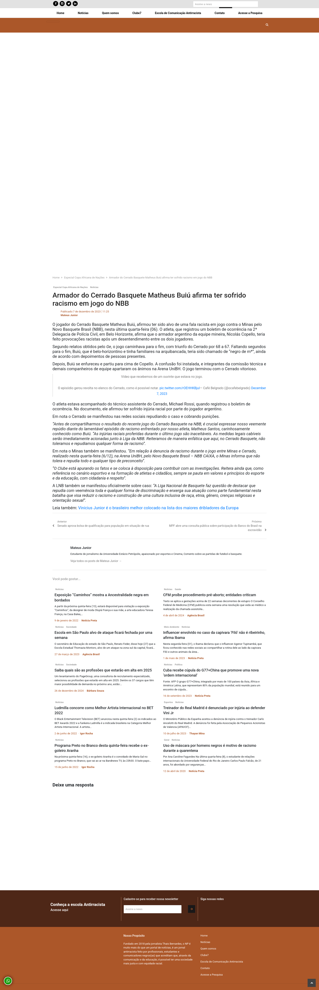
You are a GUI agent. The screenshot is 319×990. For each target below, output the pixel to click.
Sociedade (71, 627)
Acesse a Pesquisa (250, 13)
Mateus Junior (69, 315)
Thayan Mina (197, 733)
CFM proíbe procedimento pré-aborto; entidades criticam (209, 595)
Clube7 (136, 13)
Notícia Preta (89, 620)
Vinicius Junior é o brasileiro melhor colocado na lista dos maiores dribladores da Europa (158, 507)
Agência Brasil (195, 615)
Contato (220, 13)
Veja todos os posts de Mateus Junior (96, 561)
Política (178, 664)
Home (60, 13)
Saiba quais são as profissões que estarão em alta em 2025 (103, 670)
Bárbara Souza (95, 690)
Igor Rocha (86, 733)
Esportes (168, 702)
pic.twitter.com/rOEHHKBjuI (180, 388)
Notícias (83, 13)
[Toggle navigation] (52, 22)
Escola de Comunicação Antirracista (178, 13)
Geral (166, 740)
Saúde (178, 589)
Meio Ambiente (171, 627)
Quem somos (110, 13)
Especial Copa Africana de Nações (70, 287)
